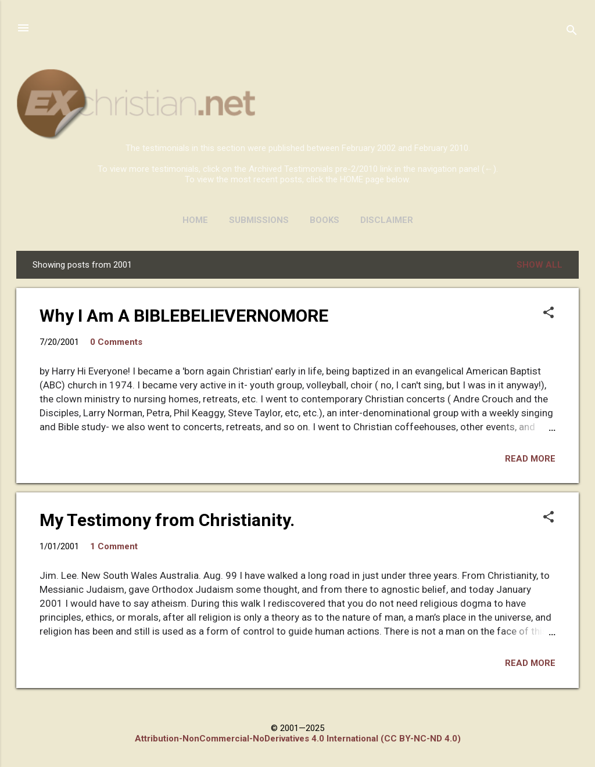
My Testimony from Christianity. (167, 520)
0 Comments (116, 342)
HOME (195, 220)
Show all (539, 265)
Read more (530, 458)
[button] (548, 313)
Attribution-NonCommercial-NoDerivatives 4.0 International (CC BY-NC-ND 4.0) (298, 738)
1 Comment (114, 546)
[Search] (572, 31)
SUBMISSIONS (259, 220)
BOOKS (324, 220)
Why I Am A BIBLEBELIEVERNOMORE (184, 315)
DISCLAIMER (386, 220)
